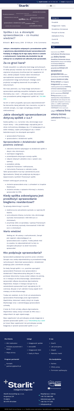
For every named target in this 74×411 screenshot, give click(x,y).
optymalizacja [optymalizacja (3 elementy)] (58, 93)
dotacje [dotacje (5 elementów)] (68, 59)
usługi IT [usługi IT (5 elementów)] (53, 111)
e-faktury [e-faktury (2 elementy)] (65, 74)
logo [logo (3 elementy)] (61, 84)
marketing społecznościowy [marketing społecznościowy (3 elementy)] (57, 86)
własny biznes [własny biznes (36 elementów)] (58, 114)
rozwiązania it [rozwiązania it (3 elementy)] (61, 101)
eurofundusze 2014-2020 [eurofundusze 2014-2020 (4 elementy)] (57, 76)
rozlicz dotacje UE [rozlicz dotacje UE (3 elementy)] (63, 99)
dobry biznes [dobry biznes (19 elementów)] (59, 56)
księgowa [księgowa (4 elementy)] (66, 82)
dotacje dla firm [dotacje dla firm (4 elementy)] (55, 61)
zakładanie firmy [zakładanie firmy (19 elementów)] (58, 117)
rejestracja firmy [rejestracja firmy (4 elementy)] (55, 97)
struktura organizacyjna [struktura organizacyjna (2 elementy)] (63, 107)
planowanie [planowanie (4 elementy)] (58, 95)
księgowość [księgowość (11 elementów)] (55, 84)
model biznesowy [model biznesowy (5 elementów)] (61, 89)
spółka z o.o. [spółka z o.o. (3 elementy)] (54, 103)
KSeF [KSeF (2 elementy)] (62, 82)
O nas (51, 339)
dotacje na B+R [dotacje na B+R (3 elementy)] (63, 61)
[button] (50, 5)
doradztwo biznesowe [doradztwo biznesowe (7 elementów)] (58, 59)
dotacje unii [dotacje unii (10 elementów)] (63, 68)
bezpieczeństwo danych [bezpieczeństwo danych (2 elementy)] (55, 51)
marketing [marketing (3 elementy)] (65, 84)
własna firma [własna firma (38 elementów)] (63, 110)
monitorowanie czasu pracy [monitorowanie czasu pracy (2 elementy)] (56, 91)
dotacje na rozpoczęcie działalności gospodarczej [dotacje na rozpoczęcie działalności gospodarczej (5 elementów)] (58, 66)
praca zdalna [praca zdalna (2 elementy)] (63, 95)
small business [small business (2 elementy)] (67, 101)
